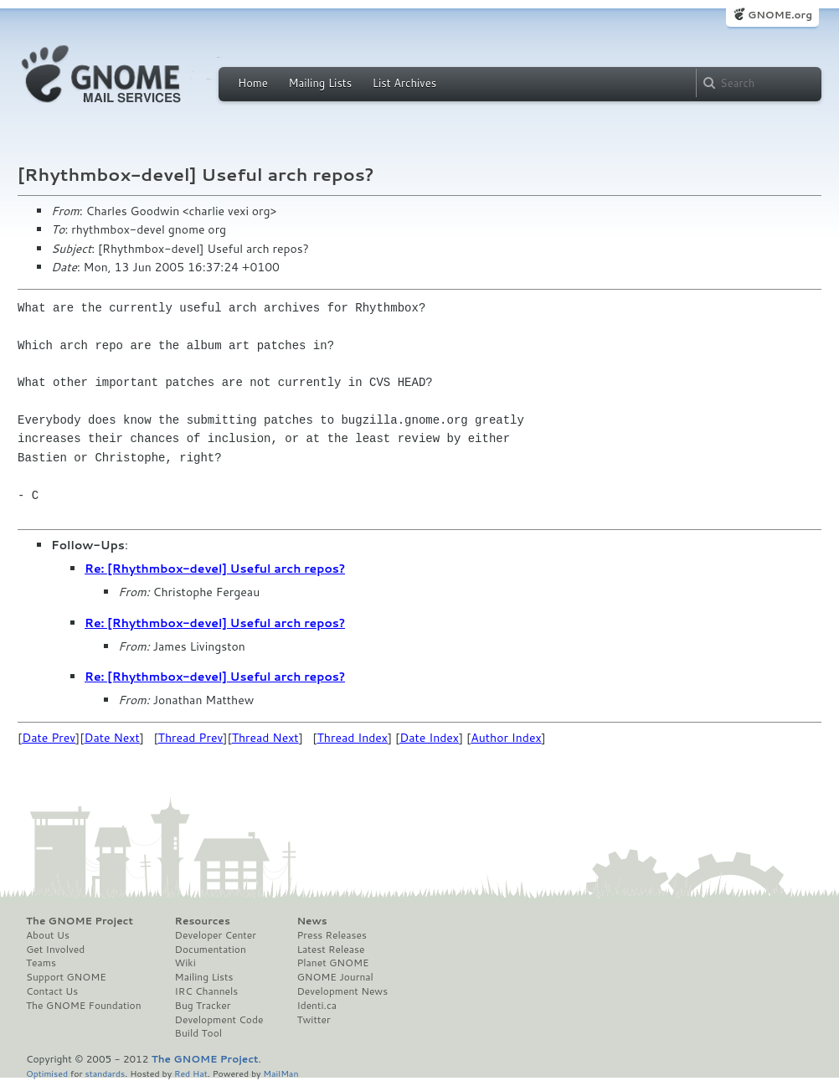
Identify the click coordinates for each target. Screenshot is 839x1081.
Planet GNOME (332, 963)
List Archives (404, 82)
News (311, 921)
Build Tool (198, 1033)
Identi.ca (316, 1005)
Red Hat (191, 1073)
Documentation (210, 949)
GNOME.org (780, 15)
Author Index (506, 737)
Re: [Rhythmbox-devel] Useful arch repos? (215, 568)
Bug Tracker (203, 1005)
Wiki (185, 963)
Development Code (219, 1020)
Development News (342, 991)
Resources (202, 921)
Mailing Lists (320, 82)
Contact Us (52, 991)
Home (253, 82)
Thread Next (265, 737)
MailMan (280, 1073)
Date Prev (48, 737)
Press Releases (331, 935)
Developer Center (215, 935)
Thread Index (353, 737)
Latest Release (330, 949)
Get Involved (55, 949)
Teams (41, 963)
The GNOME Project (79, 921)
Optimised (47, 1073)
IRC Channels (207, 991)
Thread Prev (191, 737)
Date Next (111, 737)
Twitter (313, 1020)
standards (105, 1073)
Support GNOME (66, 977)
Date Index (429, 737)
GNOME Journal (334, 977)
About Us (47, 935)
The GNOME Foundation (84, 1005)
